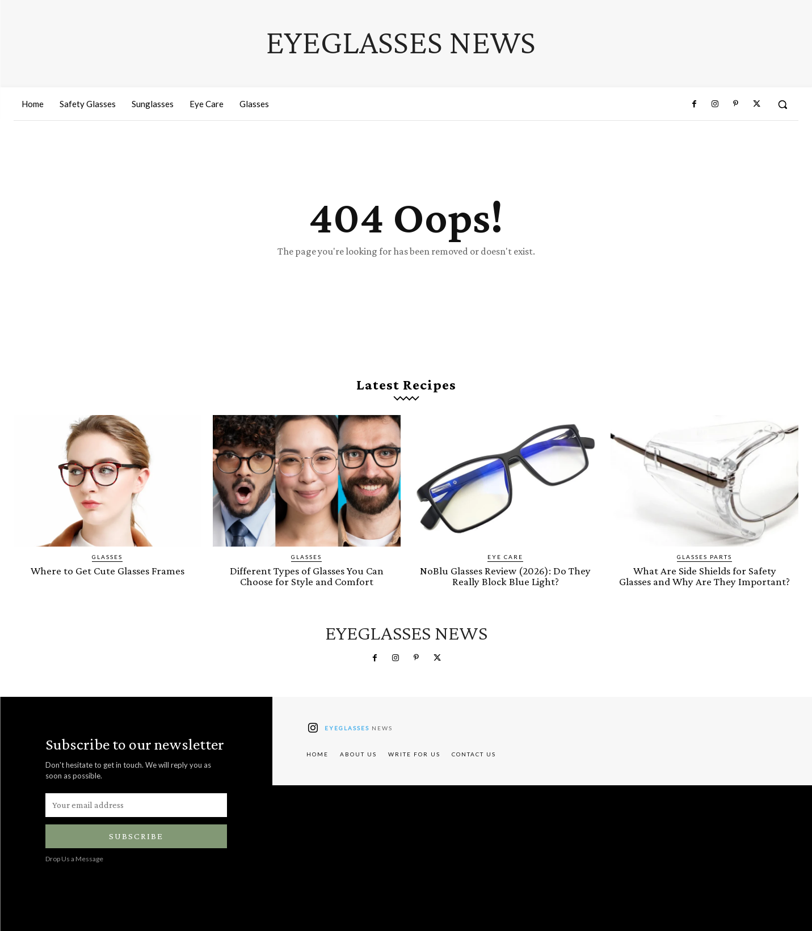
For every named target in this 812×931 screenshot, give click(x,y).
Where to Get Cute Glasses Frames (107, 571)
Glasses (107, 556)
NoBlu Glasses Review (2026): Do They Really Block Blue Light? (505, 576)
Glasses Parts (704, 556)
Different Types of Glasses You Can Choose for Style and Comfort (307, 576)
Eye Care (505, 556)
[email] (136, 805)
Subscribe (136, 836)
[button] (782, 104)
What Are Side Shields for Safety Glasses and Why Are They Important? (704, 576)
